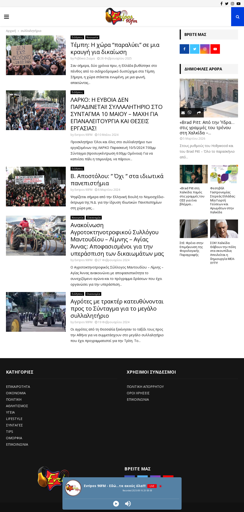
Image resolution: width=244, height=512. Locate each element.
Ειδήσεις (77, 37)
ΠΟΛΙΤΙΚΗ (13, 399)
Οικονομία (94, 217)
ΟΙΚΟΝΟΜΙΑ (16, 393)
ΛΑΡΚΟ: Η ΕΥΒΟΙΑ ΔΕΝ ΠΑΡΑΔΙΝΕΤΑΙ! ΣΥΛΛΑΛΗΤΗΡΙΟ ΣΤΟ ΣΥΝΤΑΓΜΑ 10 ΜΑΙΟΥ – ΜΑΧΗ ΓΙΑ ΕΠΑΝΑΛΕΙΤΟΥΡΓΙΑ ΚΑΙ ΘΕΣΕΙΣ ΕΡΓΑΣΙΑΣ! (117, 114)
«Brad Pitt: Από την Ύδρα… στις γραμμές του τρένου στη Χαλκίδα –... (207, 127)
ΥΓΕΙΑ (10, 412)
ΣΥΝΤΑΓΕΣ (14, 425)
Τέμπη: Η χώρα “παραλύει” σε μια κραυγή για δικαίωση (115, 48)
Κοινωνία (92, 37)
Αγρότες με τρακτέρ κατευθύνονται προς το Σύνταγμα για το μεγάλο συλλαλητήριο (117, 308)
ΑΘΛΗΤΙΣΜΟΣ (17, 406)
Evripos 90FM (83, 135)
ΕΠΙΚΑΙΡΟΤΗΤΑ (18, 386)
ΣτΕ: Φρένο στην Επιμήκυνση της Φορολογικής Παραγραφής (191, 249)
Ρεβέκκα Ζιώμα (85, 58)
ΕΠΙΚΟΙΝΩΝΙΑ (17, 444)
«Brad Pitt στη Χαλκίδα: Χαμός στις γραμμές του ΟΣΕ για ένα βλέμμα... (192, 196)
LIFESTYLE (14, 418)
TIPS (9, 431)
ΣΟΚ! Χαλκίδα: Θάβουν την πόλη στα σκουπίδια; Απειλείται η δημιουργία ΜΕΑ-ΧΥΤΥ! (223, 253)
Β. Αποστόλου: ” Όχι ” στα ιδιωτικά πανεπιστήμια (117, 179)
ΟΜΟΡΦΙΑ (14, 438)
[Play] (116, 503)
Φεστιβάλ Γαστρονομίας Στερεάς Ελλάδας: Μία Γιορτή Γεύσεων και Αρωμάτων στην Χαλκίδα (222, 200)
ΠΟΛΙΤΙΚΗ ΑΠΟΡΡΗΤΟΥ (145, 386)
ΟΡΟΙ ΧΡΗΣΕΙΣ (138, 393)
